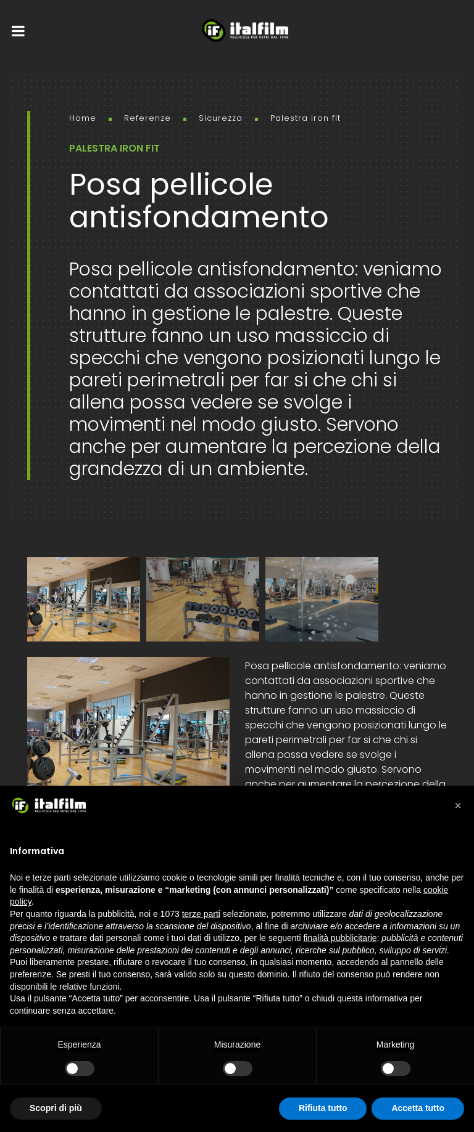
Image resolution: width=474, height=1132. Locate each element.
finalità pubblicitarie (339, 938)
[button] (458, 805)
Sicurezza (221, 118)
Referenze (147, 118)
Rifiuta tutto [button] (323, 1108)
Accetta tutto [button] (417, 1108)
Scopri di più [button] (56, 1108)
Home (82, 118)
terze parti (201, 914)
